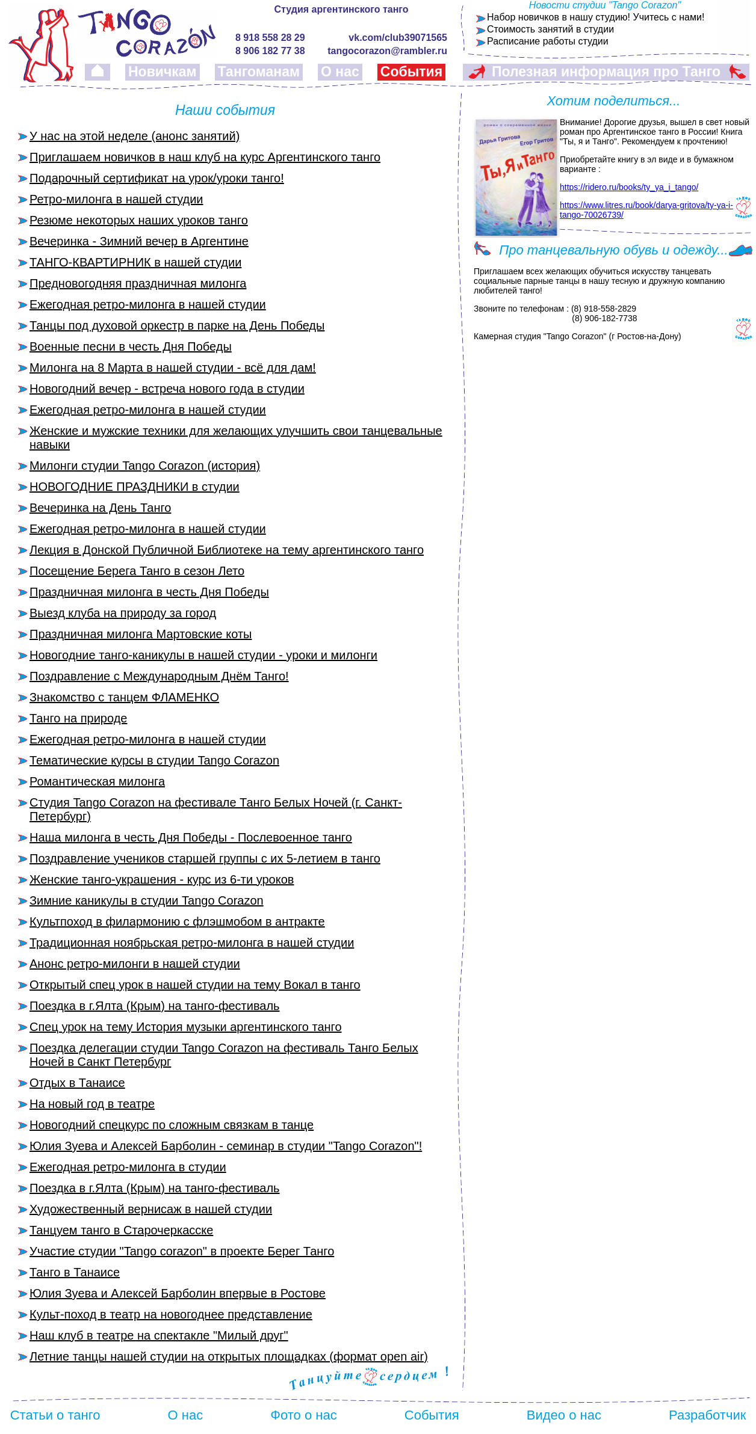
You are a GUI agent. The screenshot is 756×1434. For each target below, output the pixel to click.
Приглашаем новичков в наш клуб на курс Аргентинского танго (204, 157)
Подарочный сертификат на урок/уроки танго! (156, 178)
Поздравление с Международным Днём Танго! (159, 676)
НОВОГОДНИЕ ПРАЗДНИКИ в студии (134, 486)
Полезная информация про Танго (606, 71)
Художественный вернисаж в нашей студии (150, 1209)
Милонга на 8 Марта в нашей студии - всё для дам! (172, 367)
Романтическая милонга (97, 781)
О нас (340, 71)
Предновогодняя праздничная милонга (137, 283)
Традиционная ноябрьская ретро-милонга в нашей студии (191, 942)
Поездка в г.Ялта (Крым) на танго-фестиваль (154, 1005)
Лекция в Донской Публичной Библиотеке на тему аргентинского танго (226, 549)
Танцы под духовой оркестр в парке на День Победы (176, 325)
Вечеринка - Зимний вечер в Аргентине (139, 241)
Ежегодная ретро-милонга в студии (127, 1167)
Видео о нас (564, 1415)
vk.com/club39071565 (398, 37)
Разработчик (707, 1415)
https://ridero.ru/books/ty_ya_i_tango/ (629, 187)
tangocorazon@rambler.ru (387, 51)
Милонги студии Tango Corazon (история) (144, 465)
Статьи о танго (55, 1415)
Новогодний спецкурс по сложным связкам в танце (171, 1124)
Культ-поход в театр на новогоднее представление (170, 1314)
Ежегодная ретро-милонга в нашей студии (147, 304)
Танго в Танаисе (74, 1272)
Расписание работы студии (548, 41)
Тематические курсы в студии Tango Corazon (154, 760)
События (411, 71)
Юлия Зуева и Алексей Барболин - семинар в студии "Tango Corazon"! (225, 1145)
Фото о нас (303, 1415)
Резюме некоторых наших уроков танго (138, 220)
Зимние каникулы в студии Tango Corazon (146, 900)
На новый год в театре (92, 1103)
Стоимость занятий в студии (550, 29)
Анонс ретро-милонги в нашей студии (134, 963)
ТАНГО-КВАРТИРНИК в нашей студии (135, 262)
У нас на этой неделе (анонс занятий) (134, 136)
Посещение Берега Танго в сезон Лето (136, 570)
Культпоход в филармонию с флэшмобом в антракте (177, 921)
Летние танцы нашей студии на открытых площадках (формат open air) (228, 1356)
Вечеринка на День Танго (100, 507)
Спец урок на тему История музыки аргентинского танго (185, 1026)
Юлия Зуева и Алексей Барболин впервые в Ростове (177, 1293)
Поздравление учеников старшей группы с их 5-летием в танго (204, 858)
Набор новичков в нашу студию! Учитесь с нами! (595, 17)
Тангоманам (259, 71)
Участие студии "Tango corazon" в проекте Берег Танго (181, 1251)
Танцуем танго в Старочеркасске (121, 1230)
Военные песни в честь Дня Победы (130, 346)
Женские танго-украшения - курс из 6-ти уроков (161, 879)
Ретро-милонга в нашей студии (116, 199)
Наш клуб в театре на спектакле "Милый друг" (158, 1335)
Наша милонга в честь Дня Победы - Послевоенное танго (190, 837)
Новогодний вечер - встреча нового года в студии (167, 388)
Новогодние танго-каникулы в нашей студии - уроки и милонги (203, 655)
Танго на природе (78, 718)
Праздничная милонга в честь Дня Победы (149, 592)
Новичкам (162, 71)
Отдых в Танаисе (77, 1082)
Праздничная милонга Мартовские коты (140, 634)
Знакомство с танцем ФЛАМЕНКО (124, 697)
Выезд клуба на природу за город (122, 613)
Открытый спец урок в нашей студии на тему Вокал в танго (195, 984)
